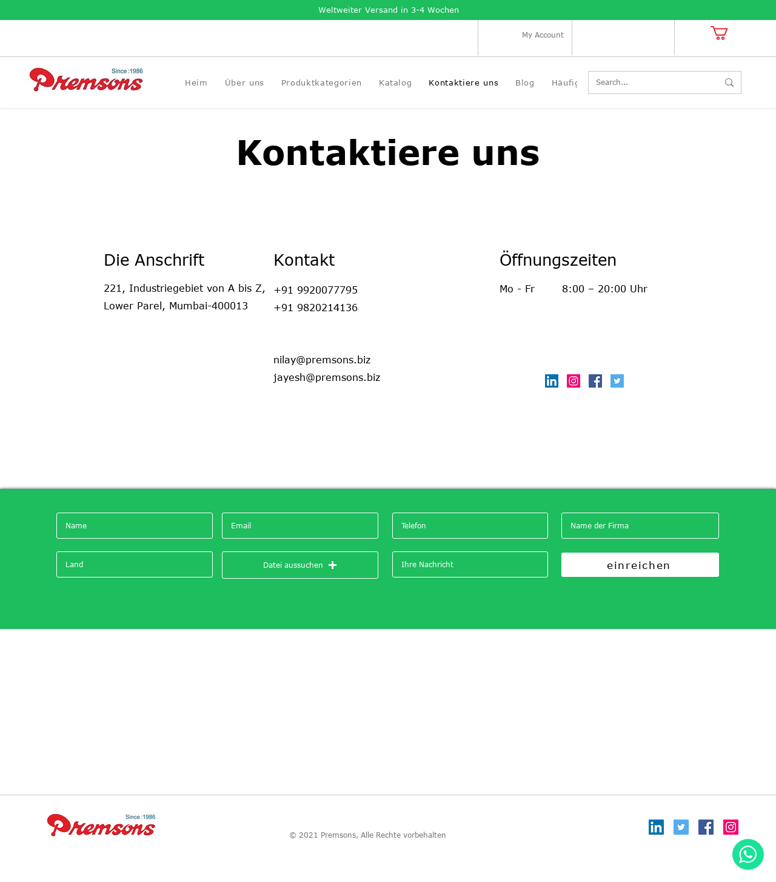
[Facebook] (595, 381)
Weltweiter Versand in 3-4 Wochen (388, 10)
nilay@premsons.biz (321, 359)
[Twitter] (617, 381)
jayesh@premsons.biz (326, 377)
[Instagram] (573, 381)
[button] (727, 33)
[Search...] (648, 82)
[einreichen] (640, 565)
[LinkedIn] (551, 381)
